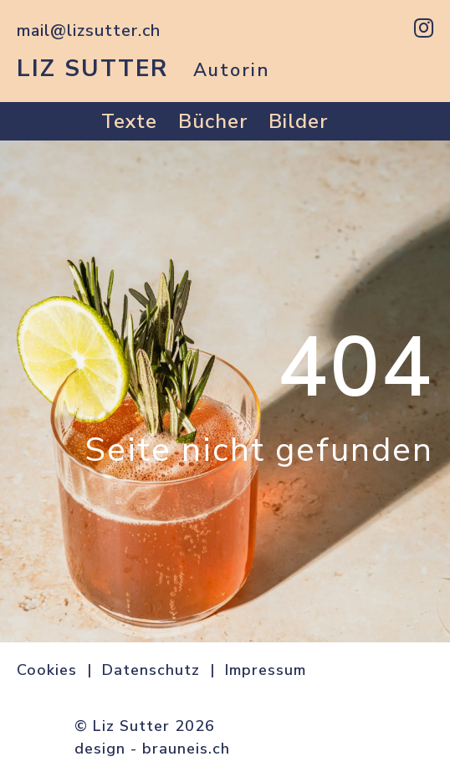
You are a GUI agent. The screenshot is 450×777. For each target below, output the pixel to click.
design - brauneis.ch (152, 749)
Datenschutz (151, 670)
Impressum (265, 670)
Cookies (47, 670)
